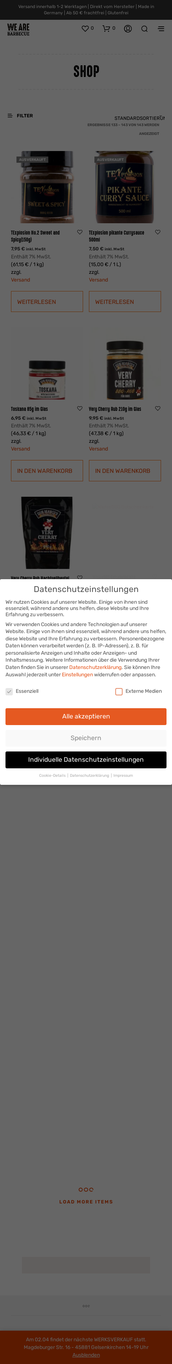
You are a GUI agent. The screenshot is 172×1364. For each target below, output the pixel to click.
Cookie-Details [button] (53, 774)
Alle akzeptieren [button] (86, 714)
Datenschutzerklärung (95, 666)
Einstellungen (77, 673)
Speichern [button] (86, 736)
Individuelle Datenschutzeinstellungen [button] (86, 758)
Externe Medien (138, 689)
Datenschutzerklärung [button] (90, 774)
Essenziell (21, 689)
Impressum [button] (123, 774)
